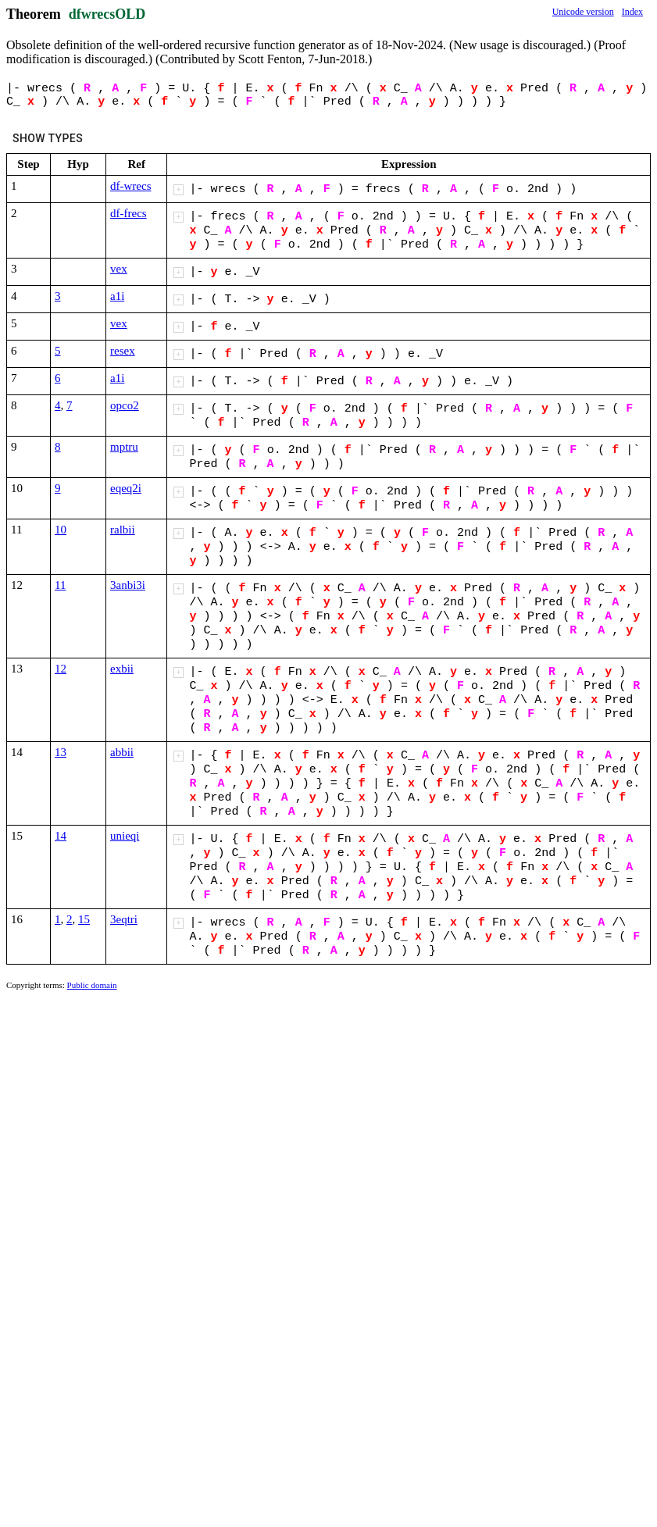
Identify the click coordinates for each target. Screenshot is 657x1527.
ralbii (122, 529)
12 (60, 668)
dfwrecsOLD (107, 14)
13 (60, 752)
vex (118, 268)
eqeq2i (125, 488)
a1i (117, 296)
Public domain (92, 985)
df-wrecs (130, 186)
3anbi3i (127, 585)
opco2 (124, 405)
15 (84, 919)
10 (60, 529)
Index (632, 11)
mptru (124, 447)
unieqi (125, 836)
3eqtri (123, 919)
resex (122, 350)
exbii (122, 668)
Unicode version (583, 11)
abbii (122, 752)
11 (60, 585)
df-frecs (128, 213)
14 (60, 836)
